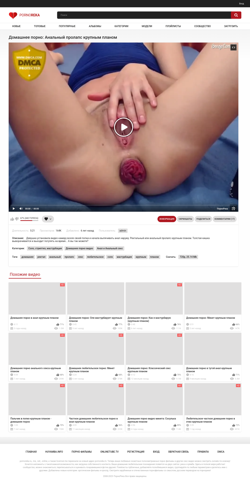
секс (80, 256)
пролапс (69, 256)
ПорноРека (119, 476)
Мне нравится (12, 219)
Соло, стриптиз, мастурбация (45, 248)
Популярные (67, 26)
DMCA (221, 451)
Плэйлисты (173, 26)
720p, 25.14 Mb (188, 256)
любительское (95, 256)
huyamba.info (54, 451)
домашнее (28, 256)
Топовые (39, 26)
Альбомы (95, 26)
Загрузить (231, 26)
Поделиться (203, 219)
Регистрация (135, 451)
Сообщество (202, 26)
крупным (141, 256)
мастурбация (124, 256)
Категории (121, 26)
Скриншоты (185, 219)
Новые (16, 26)
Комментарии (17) (225, 219)
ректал (41, 256)
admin (122, 230)
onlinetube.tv (109, 451)
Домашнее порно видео (79, 248)
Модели (147, 26)
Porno (24, 15)
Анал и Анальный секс (110, 248)
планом (154, 256)
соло (110, 256)
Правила (203, 451)
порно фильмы (82, 451)
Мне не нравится (17, 219)
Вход (241, 3)
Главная (31, 451)
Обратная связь (178, 451)
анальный (55, 256)
